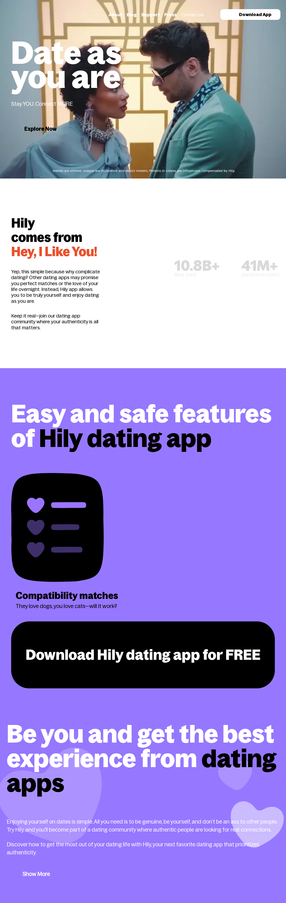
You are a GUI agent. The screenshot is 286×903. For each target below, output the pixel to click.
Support (150, 14)
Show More (36, 874)
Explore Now (40, 129)
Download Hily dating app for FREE (143, 655)
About (115, 14)
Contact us (192, 14)
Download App (250, 14)
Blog (132, 14)
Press (170, 14)
